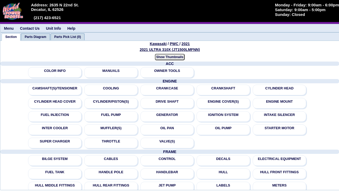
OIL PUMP (223, 128)
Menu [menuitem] (9, 28)
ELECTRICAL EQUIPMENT (279, 159)
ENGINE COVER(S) (223, 101)
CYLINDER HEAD (279, 88)
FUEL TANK (54, 172)
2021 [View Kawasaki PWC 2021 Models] (185, 44)
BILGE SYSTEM (55, 159)
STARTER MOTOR (279, 128)
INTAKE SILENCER (279, 115)
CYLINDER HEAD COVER (55, 101)
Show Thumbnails (170, 57)
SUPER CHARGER (55, 141)
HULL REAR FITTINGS (111, 185)
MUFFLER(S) (110, 128)
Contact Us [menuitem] (30, 28)
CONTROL (167, 159)
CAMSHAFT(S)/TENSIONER (54, 88)
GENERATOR (167, 115)
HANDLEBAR (167, 172)
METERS (279, 185)
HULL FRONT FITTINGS (279, 172)
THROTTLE (111, 141)
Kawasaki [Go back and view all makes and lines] (158, 44)
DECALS (223, 159)
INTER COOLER (55, 128)
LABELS (223, 185)
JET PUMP (167, 185)
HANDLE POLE (111, 172)
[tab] (11, 37)
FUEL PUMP (111, 115)
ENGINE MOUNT (279, 101)
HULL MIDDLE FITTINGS (55, 185)
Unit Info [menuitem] (53, 28)
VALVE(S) (167, 141)
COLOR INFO (55, 71)
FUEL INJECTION (55, 115)
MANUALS (111, 71)
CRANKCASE (167, 88)
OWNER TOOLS (167, 71)
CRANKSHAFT (223, 88)
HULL (223, 172)
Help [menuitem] (71, 28)
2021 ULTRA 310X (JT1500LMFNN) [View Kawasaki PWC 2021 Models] (170, 49)
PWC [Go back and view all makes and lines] (175, 44)
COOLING (111, 88)
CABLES (111, 159)
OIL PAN (167, 128)
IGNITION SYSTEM (223, 115)
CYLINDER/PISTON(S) (111, 101)
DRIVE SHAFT (167, 101)
